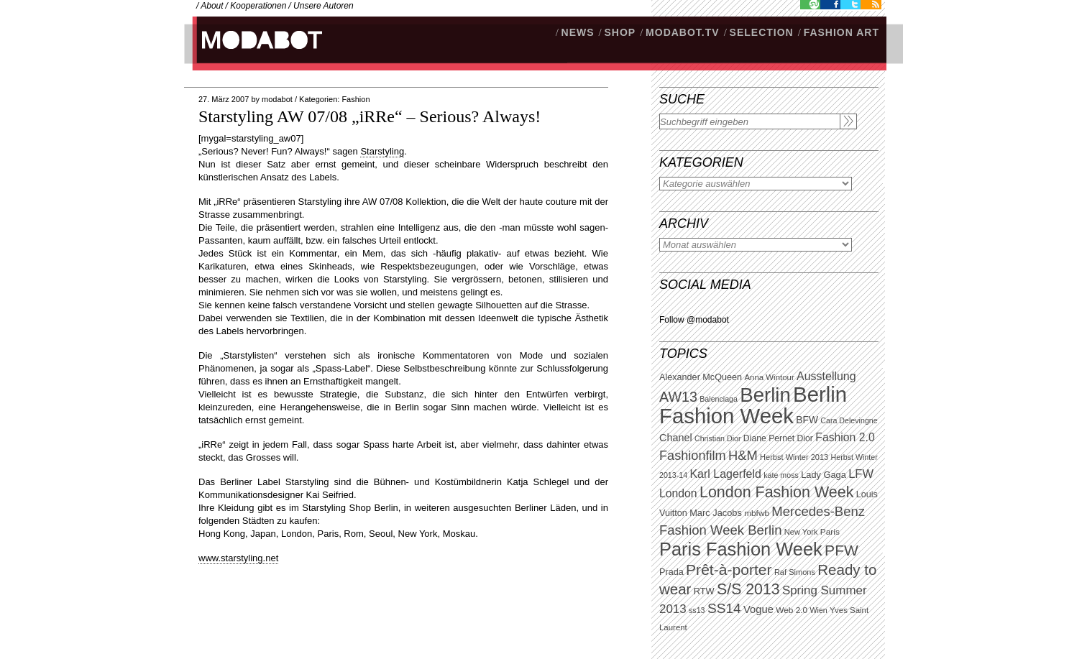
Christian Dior (717, 438)
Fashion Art (841, 32)
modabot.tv (683, 32)
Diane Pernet (768, 438)
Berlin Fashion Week (753, 405)
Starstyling (382, 151)
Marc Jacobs (715, 512)
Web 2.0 (791, 610)
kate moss (781, 475)
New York (801, 531)
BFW (807, 419)
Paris (830, 532)
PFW (841, 550)
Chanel (675, 437)
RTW (704, 591)
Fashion (355, 99)
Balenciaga (719, 399)
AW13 (678, 397)
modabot (277, 99)
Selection (762, 32)
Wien (818, 610)
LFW (860, 474)
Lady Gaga (823, 474)
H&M (743, 455)
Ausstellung (826, 376)
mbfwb (756, 513)
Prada (671, 572)
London (678, 493)
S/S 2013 (748, 589)
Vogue (758, 609)
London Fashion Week (776, 492)
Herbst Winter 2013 (794, 457)
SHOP (620, 32)
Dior (805, 438)
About (212, 6)
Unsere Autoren (323, 6)
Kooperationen (258, 6)
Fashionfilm (692, 455)
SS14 (724, 608)
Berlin (765, 395)
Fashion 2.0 (844, 437)
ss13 (697, 610)
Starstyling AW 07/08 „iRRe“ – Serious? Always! (369, 116)
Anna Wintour (769, 377)
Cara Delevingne (848, 420)
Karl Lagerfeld (725, 474)
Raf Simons (794, 572)
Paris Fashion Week (740, 549)
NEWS (578, 32)
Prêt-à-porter (728, 569)
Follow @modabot (694, 320)
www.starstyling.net (238, 558)
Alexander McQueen (700, 377)
